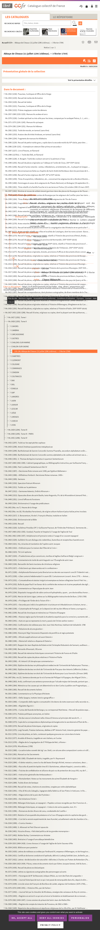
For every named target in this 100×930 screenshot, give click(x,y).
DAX (13, 380)
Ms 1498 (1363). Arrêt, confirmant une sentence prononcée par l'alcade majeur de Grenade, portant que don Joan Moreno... (47, 681)
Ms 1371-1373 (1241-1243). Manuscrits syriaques (24, 122)
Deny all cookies (52, 918)
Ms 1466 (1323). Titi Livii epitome (18, 552)
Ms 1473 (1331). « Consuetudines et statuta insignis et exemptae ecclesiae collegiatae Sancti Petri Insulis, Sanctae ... (46, 580)
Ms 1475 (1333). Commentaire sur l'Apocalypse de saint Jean (29, 588)
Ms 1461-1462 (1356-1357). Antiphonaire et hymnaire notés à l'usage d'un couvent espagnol (41, 536)
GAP (13, 392)
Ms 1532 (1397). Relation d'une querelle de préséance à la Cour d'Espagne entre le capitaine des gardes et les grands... (46, 815)
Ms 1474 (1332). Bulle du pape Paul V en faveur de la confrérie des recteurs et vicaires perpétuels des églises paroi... (47, 584)
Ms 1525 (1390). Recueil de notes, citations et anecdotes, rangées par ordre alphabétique (40, 786)
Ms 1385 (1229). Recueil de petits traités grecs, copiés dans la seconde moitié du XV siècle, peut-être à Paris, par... (46, 142)
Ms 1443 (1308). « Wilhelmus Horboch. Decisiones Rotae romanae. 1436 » (34, 475)
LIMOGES (15, 417)
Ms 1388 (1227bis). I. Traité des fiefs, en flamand (24, 154)
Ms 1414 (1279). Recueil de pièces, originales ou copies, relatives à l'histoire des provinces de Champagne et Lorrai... (46, 260)
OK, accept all (22, 918)
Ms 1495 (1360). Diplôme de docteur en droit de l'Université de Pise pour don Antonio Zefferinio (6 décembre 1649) (47, 669)
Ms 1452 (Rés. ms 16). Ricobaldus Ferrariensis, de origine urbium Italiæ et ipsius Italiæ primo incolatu (45, 511)
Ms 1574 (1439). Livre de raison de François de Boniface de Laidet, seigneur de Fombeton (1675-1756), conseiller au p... (46, 884)
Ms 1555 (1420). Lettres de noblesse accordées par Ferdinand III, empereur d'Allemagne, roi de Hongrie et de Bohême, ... (47, 851)
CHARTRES (15, 356)
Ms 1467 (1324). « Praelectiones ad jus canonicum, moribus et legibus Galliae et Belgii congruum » (44, 556)
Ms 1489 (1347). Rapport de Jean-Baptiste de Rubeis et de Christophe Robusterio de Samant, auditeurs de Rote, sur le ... (47, 645)
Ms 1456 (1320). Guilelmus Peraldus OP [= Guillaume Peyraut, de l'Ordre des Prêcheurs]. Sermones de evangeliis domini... (46, 527)
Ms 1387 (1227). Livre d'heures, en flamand (22, 150)
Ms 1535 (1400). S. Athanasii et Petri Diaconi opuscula (26, 827)
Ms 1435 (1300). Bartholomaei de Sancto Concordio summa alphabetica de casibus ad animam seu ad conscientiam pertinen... (46, 455)
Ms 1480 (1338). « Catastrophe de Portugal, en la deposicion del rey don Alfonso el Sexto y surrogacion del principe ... (46, 608)
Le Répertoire (63, 17)
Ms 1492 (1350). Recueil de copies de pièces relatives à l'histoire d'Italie (33, 657)
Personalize (80, 918)
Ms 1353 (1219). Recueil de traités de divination (24, 98)
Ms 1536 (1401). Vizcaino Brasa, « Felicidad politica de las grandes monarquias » (37, 831)
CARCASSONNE (17, 334)
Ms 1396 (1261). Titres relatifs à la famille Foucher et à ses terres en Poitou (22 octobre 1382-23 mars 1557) (47, 187)
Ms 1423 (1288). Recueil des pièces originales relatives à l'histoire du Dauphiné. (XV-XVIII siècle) (44, 296)
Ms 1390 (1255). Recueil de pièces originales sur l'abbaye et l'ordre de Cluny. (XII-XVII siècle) (42, 162)
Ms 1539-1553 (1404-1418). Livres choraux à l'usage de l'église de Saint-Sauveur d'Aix (39, 843)
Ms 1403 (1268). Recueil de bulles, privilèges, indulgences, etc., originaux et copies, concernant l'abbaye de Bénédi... (47, 215)
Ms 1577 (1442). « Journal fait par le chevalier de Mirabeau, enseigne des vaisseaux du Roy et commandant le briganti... (46, 892)
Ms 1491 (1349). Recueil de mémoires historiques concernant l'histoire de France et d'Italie (41, 653)
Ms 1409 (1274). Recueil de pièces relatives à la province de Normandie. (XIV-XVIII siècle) (41, 239)
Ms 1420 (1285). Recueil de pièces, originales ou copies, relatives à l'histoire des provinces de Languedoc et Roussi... (46, 284)
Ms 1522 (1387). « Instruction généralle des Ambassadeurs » (28, 774)
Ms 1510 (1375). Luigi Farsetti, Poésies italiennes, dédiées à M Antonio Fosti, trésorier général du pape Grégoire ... (47, 730)
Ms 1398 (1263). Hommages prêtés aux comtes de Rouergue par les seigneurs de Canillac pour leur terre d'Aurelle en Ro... (47, 195)
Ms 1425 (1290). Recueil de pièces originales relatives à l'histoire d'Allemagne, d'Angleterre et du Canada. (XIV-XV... (46, 304)
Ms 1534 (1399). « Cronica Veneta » (19, 823)
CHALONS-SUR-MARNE (20, 342)
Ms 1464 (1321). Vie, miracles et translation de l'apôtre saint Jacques (32, 544)
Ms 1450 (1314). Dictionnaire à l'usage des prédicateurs (27, 503)
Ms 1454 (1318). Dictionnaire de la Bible (21, 519)
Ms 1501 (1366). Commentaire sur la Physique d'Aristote (27, 693)
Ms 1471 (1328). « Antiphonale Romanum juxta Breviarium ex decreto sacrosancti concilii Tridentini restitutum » (47, 572)
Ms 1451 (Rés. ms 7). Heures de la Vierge (21, 507)
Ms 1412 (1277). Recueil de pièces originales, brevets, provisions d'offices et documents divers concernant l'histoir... (46, 252)
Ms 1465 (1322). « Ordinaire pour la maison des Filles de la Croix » (31, 548)
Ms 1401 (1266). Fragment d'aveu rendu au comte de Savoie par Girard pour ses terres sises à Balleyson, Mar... (47, 207)
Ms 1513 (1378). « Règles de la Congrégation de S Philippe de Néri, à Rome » (35, 742)
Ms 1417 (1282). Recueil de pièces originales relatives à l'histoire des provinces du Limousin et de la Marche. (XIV (46, 272)
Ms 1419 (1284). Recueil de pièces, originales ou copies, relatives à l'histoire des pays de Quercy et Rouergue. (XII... (46, 280)
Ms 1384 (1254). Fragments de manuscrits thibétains (26, 138)
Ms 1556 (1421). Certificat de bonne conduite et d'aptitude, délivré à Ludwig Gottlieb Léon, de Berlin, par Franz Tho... (47, 855)
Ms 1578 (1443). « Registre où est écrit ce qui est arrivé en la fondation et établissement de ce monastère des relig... (46, 896)
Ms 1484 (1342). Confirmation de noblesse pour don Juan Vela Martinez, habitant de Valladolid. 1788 (45, 625)
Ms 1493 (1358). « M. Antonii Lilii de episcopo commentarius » (29, 661)
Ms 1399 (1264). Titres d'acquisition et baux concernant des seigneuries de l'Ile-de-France (41, 199)
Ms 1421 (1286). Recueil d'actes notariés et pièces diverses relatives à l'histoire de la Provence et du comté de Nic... (46, 288)
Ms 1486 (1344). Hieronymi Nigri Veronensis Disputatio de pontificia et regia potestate (39, 633)
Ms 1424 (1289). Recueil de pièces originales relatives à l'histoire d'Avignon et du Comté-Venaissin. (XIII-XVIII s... (46, 300)
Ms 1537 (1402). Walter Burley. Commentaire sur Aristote (27, 835)
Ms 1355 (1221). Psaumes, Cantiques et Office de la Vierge (28, 106)
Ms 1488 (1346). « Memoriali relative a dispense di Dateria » (28, 641)
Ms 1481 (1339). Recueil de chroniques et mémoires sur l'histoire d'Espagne (35, 612)
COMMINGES (16, 368)
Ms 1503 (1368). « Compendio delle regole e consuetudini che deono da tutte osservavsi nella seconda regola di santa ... (47, 701)
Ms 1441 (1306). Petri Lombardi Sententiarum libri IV (26, 467)
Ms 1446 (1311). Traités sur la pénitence (20, 487)
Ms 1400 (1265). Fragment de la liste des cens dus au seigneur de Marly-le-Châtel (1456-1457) (42, 203)
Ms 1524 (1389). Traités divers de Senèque (21, 782)
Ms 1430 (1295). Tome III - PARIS (20, 434)
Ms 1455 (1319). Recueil (14, 523)
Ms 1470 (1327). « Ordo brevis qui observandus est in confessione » (31, 568)
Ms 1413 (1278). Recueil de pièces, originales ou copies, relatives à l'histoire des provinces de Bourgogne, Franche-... (46, 256)
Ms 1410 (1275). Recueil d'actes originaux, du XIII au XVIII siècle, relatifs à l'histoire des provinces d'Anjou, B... (46, 243)
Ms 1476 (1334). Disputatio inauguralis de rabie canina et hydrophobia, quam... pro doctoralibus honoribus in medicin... (47, 592)
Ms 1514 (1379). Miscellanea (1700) (19, 746)
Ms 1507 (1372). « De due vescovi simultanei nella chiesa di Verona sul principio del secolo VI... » (43, 718)
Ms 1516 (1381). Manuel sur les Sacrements (22, 754)
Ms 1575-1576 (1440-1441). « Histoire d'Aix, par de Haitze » (28, 888)
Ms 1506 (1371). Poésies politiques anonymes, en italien (27, 714)
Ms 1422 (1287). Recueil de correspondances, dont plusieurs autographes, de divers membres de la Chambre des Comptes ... (47, 292)
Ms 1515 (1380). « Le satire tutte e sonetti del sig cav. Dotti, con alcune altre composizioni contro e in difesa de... (47, 750)
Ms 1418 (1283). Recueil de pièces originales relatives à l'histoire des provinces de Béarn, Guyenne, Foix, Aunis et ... (46, 276)
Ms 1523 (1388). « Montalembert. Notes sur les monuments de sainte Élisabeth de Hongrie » (41, 778)
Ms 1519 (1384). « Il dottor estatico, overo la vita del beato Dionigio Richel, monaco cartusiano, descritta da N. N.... (46, 762)
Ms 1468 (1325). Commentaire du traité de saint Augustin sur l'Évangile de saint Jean (39, 560)
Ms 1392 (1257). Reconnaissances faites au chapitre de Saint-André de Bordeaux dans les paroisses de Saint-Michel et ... (47, 171)
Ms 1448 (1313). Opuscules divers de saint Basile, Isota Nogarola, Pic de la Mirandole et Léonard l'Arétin (46, 495)
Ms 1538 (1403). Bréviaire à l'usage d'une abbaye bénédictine (29, 839)
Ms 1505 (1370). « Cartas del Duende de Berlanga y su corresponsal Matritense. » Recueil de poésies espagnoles (47, 710)
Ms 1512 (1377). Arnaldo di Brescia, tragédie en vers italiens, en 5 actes (33, 738)
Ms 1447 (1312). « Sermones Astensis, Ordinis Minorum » (27, 491)
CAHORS (14, 326)
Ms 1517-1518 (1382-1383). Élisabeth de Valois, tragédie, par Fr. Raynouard (35, 758)
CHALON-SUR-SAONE (20, 346)
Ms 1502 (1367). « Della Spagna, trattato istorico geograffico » (30, 697)
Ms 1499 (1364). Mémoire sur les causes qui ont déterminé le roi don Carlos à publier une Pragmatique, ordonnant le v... (47, 685)
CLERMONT (16, 360)
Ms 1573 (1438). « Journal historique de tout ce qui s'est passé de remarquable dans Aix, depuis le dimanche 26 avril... (46, 880)
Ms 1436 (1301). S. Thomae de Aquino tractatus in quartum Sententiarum (34, 459)
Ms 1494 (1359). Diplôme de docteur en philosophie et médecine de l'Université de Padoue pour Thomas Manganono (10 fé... (47, 665)
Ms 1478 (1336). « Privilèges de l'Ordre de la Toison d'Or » (27, 600)
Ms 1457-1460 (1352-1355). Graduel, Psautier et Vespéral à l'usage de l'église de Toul (38, 531)
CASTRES (15, 338)
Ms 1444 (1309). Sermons (15, 479)
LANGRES (15, 396)
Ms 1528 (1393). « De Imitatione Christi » (21, 799)
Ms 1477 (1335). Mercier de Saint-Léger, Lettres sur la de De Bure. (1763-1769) (46, 596)
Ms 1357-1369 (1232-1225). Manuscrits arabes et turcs (26, 114)
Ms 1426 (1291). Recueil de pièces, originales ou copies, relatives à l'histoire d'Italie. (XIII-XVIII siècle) (46, 308)
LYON (13, 425)
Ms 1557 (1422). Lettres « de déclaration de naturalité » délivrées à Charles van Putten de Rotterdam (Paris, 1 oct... (47, 859)
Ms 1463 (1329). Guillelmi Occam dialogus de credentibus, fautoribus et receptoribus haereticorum (44, 540)
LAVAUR (14, 404)
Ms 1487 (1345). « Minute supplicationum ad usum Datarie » (29, 637)
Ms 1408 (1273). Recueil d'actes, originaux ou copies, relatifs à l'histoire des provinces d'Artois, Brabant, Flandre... (46, 235)
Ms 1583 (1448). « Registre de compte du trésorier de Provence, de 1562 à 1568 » (36, 904)
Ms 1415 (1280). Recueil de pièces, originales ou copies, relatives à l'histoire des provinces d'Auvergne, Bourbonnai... (46, 264)
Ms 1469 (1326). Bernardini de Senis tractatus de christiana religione (32, 564)
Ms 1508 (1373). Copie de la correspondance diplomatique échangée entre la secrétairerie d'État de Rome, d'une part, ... (47, 722)
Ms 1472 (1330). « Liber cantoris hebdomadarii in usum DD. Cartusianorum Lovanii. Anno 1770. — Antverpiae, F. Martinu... (47, 576)
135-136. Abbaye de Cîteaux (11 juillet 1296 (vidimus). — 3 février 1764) (42, 351)
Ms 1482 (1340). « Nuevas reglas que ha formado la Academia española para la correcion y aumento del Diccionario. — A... (47, 616)
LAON (13, 400)
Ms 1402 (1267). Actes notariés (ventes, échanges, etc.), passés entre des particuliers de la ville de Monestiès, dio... (47, 211)
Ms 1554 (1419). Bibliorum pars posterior (21, 847)
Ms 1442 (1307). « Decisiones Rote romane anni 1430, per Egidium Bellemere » (36, 471)
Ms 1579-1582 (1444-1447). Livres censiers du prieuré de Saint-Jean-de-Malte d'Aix (37, 900)
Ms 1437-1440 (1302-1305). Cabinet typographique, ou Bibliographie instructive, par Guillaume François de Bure (46, 463)
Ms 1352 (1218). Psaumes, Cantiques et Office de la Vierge (28, 94)
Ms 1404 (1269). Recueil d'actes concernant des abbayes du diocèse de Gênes (36, 219)
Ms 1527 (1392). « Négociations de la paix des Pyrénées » (27, 795)
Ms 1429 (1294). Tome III (17, 430)
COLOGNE (15, 364)
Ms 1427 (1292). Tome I (17, 317)
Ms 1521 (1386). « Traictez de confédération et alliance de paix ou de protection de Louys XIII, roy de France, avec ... (46, 770)
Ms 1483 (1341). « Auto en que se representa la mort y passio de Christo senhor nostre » (39, 621)
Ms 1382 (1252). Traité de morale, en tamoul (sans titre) (27, 130)
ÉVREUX (14, 388)
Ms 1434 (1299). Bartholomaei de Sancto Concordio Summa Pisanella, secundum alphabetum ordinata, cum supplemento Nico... (46, 451)
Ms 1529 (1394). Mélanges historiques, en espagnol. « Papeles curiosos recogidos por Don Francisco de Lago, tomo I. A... (46, 803)
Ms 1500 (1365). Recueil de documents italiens (23, 689)
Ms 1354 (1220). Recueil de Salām (18, 102)
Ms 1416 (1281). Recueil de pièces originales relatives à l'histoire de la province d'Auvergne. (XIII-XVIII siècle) (46, 268)
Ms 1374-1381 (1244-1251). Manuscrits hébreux (23, 126)
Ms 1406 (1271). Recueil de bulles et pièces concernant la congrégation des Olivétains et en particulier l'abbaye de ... (47, 227)
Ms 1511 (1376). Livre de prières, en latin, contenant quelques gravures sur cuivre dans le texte (42, 734)
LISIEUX (14, 421)
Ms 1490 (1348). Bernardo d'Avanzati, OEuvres (23, 649)
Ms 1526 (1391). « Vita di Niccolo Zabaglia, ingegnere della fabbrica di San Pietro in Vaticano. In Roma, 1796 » (46, 791)
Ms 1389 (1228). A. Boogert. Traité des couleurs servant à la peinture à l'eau (35, 158)
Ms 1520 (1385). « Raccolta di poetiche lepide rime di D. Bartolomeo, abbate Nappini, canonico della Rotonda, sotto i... (46, 766)
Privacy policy (50, 925)
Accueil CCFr (7, 42)
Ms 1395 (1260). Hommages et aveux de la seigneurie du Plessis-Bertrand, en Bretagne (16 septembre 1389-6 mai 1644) (47, 183)
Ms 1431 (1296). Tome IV (17, 438)
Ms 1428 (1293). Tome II (17, 321)
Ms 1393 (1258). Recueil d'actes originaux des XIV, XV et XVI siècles (32, 175)
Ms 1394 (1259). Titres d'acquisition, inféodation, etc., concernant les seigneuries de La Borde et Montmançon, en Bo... (47, 179)
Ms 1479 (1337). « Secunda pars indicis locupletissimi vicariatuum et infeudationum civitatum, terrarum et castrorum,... (46, 604)
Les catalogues (17, 17)
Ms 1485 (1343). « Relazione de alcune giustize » (24, 629)
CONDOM (15, 372)
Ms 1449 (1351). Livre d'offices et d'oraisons (22, 499)
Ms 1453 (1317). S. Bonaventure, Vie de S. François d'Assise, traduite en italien (36, 515)
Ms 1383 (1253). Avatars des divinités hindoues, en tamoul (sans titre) (32, 134)
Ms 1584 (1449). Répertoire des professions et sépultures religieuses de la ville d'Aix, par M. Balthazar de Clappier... (46, 908)
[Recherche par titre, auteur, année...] (47, 23)
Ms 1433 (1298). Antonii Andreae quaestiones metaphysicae (29, 446)
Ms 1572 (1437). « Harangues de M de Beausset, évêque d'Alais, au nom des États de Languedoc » (44, 875)
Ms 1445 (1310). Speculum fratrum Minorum (22, 483)
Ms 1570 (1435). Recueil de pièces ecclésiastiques (24, 867)
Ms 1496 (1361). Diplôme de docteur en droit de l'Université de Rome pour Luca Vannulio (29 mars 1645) (46, 673)
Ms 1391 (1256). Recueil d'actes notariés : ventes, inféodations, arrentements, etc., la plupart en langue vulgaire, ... (47, 167)
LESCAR (14, 408)
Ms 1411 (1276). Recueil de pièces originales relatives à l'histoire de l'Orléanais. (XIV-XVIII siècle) (44, 247)
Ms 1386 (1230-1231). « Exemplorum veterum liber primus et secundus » (33, 146)
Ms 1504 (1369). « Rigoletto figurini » (19, 706)
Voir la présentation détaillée (80, 80)
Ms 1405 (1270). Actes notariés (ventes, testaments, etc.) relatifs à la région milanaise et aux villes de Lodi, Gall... (47, 223)
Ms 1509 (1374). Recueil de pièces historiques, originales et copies (31, 726)
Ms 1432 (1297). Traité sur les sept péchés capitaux (25, 442)
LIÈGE (13, 413)
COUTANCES (16, 376)
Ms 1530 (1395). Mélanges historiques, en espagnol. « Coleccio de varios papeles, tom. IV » (41, 807)
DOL (13, 384)
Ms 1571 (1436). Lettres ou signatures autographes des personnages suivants (35, 871)
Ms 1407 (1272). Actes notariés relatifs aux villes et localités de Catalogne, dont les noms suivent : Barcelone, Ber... (47, 231)
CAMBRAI (15, 330)
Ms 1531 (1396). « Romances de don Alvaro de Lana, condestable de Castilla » (36, 811)
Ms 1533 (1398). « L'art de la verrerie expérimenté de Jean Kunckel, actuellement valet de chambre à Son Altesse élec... (47, 819)
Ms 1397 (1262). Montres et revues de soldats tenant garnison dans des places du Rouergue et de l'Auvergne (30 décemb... (47, 191)
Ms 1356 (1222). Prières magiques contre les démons (26, 110)
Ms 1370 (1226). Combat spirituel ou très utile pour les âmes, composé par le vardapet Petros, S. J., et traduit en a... (47, 118)
